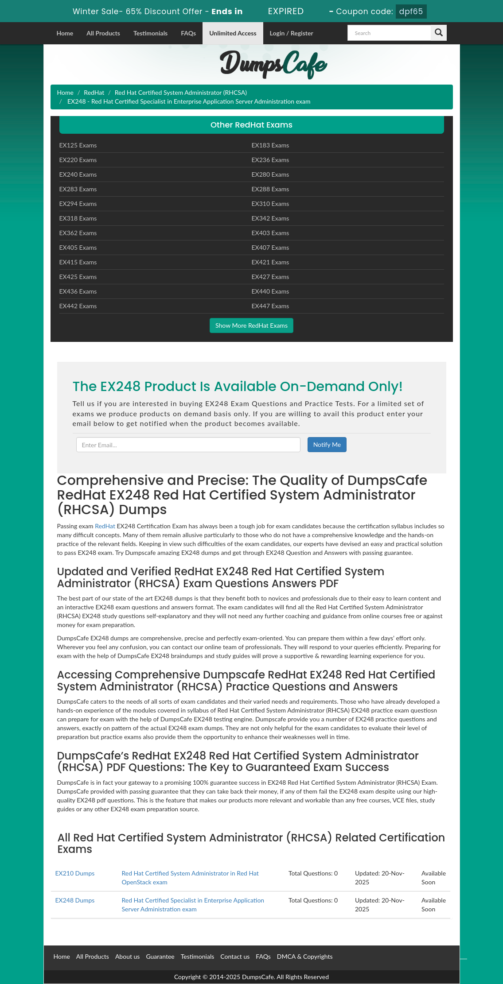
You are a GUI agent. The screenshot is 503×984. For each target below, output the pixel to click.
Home (65, 33)
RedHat (94, 92)
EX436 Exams (78, 291)
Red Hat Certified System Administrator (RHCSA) (181, 92)
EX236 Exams (270, 159)
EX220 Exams (78, 159)
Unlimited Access (232, 33)
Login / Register (291, 33)
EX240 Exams (78, 174)
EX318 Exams (78, 218)
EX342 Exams (270, 218)
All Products (103, 33)
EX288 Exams (270, 189)
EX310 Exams (270, 203)
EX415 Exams (78, 262)
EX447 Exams (270, 306)
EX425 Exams (78, 276)
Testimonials (150, 33)
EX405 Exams (78, 247)
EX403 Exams (270, 232)
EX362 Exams (78, 232)
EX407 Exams (270, 247)
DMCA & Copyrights (305, 956)
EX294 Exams (78, 203)
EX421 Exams (270, 262)
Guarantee (160, 956)
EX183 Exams (270, 145)
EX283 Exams (78, 189)
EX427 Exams (270, 276)
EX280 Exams (270, 174)
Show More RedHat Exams (251, 325)
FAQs (188, 33)
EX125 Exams (78, 145)
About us (127, 956)
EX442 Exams (78, 306)
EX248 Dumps (75, 900)
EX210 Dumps (75, 873)
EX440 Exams (270, 291)
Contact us (235, 956)
